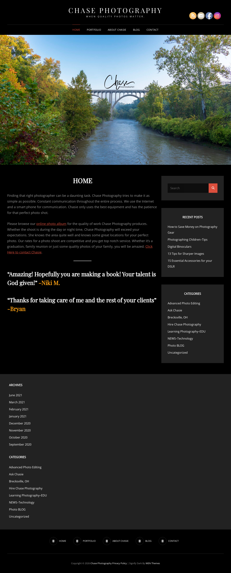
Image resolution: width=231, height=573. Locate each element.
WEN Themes (153, 563)
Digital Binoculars (179, 247)
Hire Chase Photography (184, 324)
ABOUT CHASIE (117, 29)
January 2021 (18, 416)
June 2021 (15, 395)
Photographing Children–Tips (188, 240)
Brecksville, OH (178, 317)
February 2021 (19, 409)
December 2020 (19, 423)
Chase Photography (115, 10)
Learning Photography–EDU (187, 331)
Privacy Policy (119, 563)
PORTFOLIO (94, 29)
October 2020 (18, 437)
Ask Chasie (175, 310)
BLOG (136, 29)
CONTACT (153, 29)
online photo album (51, 224)
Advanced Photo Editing (184, 303)
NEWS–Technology (180, 338)
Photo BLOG (176, 346)
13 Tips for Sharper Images (186, 254)
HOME (76, 29)
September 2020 (20, 444)
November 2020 (20, 430)
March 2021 (17, 402)
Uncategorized (178, 353)
